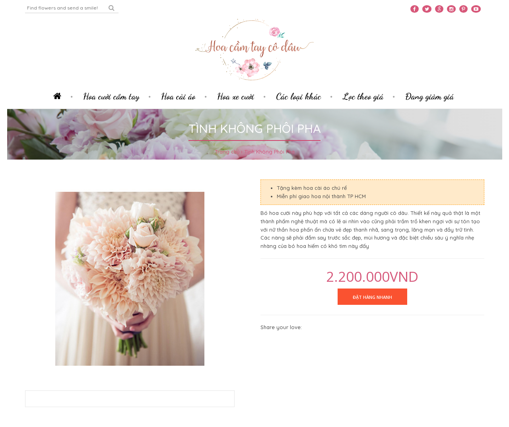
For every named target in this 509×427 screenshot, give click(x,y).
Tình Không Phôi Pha (269, 151)
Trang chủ (227, 151)
